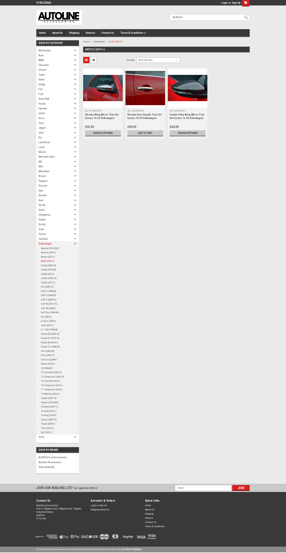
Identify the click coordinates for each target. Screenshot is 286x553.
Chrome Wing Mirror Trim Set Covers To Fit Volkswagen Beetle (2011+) (102, 118)
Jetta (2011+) (47, 325)
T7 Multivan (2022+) (50, 393)
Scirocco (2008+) (49, 359)
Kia (40, 137)
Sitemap (80, 549)
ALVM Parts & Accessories (52, 457)
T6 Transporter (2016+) (52, 385)
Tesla (41, 229)
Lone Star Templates (131, 549)
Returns (90, 32)
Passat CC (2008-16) (50, 346)
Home (42, 32)
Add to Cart (145, 133)
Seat (40, 200)
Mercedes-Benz (46, 156)
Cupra (41, 74)
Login (224, 2)
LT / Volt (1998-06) (49, 329)
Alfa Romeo (44, 50)
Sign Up (236, 2)
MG (40, 161)
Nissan (42, 176)
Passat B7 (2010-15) (50, 338)
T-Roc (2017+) (47, 428)
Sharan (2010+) (48, 363)
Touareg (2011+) (48, 411)
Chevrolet (43, 65)
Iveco (41, 123)
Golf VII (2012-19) (49, 303)
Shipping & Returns (100, 509)
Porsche (42, 185)
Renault (42, 195)
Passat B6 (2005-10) (50, 334)
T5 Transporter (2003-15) (52, 376)
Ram (40, 190)
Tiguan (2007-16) (49, 398)
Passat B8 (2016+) (49, 342)
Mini (40, 166)
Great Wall (43, 98)
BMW (41, 60)
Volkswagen (45, 243)
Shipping (74, 32)
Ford (40, 94)
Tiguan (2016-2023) (50, 402)
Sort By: (131, 60)
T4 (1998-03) (46, 368)
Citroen (42, 69)
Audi (40, 55)
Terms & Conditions (133, 33)
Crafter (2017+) (48, 282)
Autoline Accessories (49, 462)
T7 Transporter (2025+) (52, 389)
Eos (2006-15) (47, 286)
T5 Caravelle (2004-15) (51, 372)
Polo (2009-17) (47, 355)
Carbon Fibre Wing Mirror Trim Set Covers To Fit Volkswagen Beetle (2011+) (187, 118)
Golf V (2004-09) (48, 295)
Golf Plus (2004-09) (50, 312)
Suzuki (42, 224)
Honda (41, 103)
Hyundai (42, 108)
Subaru (42, 219)
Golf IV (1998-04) (48, 291)
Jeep (41, 132)
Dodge (41, 84)
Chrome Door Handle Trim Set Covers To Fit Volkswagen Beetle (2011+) (144, 118)
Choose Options (103, 133)
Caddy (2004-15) (48, 265)
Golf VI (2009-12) (48, 299)
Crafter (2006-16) (49, 278)
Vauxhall (42, 239)
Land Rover (44, 142)
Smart (41, 210)
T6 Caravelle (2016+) (50, 381)
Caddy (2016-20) (48, 269)
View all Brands (46, 467)
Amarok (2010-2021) (50, 248)
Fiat (40, 89)
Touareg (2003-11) (49, 406)
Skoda (41, 205)
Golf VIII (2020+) (48, 308)
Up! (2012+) (46, 432)
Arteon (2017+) (48, 256)
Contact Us (107, 32)
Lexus (41, 147)
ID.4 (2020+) (46, 316)
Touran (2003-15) (49, 419)
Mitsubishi (43, 171)
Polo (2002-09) (47, 351)
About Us (57, 32)
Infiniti (41, 113)
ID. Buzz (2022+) (48, 321)
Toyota (42, 234)
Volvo (41, 437)
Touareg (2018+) (48, 415)
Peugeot (42, 181)
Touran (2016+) (48, 423)
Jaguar (42, 127)
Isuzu (41, 118)
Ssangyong (44, 214)
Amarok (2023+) (48, 252)
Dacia (41, 79)
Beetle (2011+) (47, 261)
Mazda (42, 152)
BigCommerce (102, 549)
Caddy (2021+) (48, 274)
